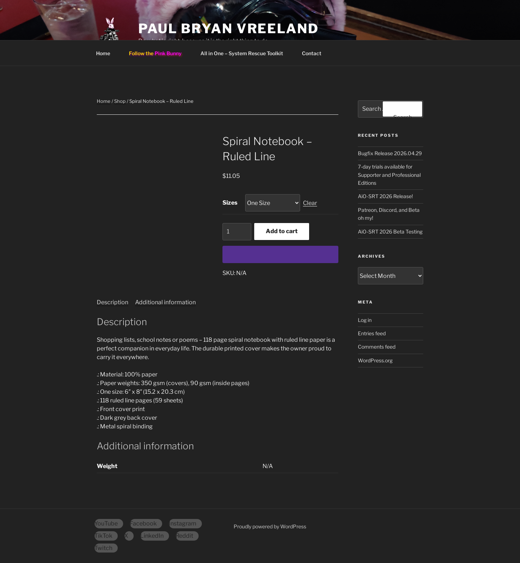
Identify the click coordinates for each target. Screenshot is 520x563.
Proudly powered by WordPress (270, 526)
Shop (120, 101)
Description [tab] (112, 302)
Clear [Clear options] (310, 203)
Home (106, 53)
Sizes (230, 202)
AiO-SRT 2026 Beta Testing (390, 231)
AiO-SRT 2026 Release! (385, 196)
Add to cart (282, 231)
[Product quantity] (236, 231)
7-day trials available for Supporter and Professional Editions (389, 174)
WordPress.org (375, 360)
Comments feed (376, 347)
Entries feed (372, 333)
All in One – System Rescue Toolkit (245, 53)
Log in (365, 320)
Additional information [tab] (165, 302)
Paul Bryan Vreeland (228, 28)
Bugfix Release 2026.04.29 (390, 153)
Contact (315, 53)
